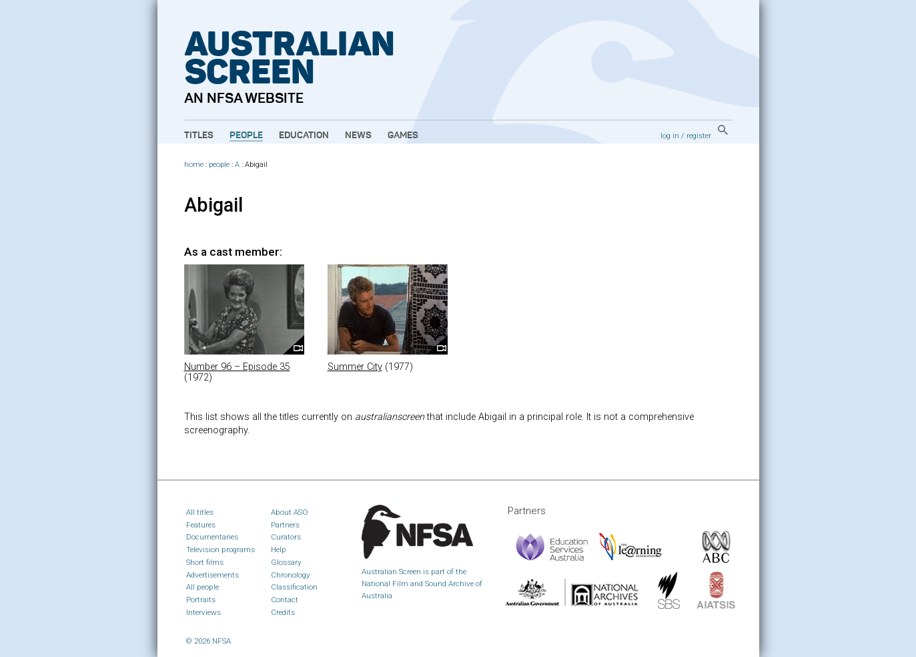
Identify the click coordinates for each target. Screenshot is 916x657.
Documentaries (212, 536)
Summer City (355, 367)
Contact (284, 599)
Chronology (290, 575)
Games (403, 135)
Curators (286, 536)
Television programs (220, 549)
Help (278, 549)
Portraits (200, 599)
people (219, 164)
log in (669, 135)
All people (202, 587)
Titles (198, 135)
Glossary (286, 562)
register (698, 135)
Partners (285, 524)
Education (304, 135)
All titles (199, 512)
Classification (294, 587)
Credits (283, 612)
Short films (204, 562)
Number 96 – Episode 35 (237, 367)
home (193, 164)
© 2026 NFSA (208, 641)
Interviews (203, 612)
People (246, 135)
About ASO (289, 512)
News (358, 135)
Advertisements (212, 575)
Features (200, 524)
